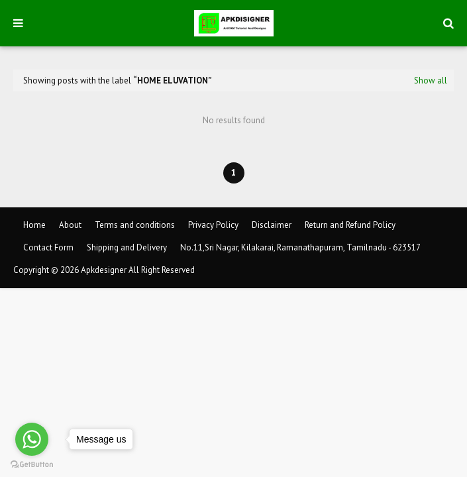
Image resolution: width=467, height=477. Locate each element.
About (70, 225)
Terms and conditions (135, 225)
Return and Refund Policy (350, 225)
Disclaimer (271, 225)
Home (34, 225)
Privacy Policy (213, 225)
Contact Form (48, 247)
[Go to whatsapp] (31, 439)
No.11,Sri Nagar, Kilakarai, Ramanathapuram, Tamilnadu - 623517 (300, 247)
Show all (430, 80)
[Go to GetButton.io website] (32, 464)
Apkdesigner (104, 270)
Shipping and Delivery (127, 247)
